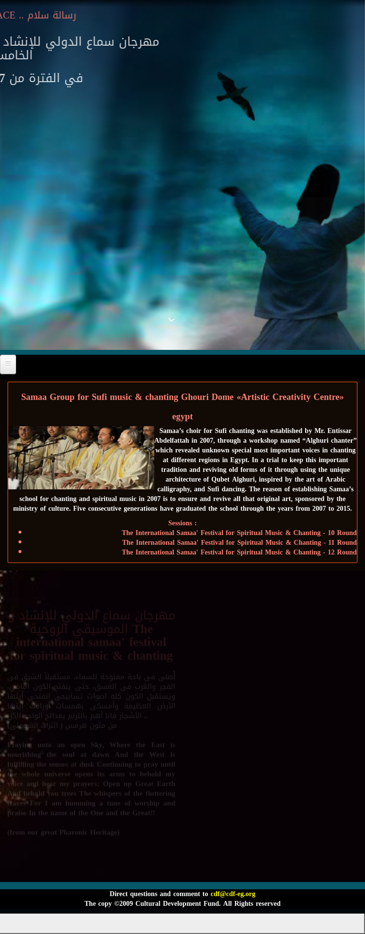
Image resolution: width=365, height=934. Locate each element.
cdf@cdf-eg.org (233, 893)
